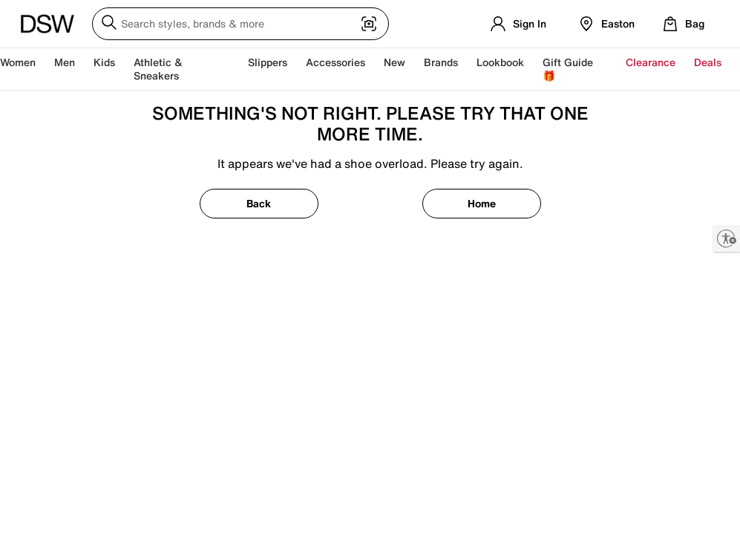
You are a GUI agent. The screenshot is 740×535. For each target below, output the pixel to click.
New (394, 62)
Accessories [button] (335, 62)
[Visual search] (369, 25)
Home (482, 203)
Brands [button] (441, 62)
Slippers (267, 62)
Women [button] (18, 62)
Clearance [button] (650, 62)
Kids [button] (104, 62)
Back (258, 203)
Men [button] (64, 62)
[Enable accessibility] (726, 238)
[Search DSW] (240, 23)
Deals (707, 62)
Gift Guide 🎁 (568, 68)
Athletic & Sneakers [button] (158, 68)
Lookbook (500, 62)
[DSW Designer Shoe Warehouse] (47, 22)
